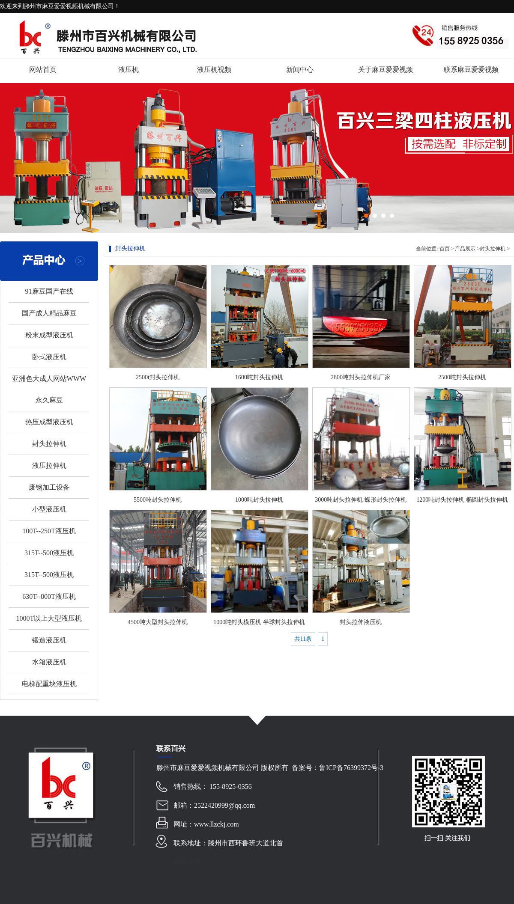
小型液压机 (49, 509)
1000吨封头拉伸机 (259, 500)
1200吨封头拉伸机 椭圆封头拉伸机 (462, 500)
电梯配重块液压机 (49, 683)
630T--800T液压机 (49, 596)
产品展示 (465, 249)
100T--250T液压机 (49, 531)
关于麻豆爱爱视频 (385, 69)
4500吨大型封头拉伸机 (158, 622)
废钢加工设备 (49, 487)
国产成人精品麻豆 (49, 313)
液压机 (128, 69)
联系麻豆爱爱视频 (471, 69)
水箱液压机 (49, 662)
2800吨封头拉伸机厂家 (361, 377)
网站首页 (43, 69)
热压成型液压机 (49, 421)
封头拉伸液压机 (361, 622)
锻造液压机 (49, 640)
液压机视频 (214, 69)
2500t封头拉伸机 (157, 377)
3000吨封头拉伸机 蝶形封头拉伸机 (360, 500)
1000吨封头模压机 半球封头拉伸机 (259, 622)
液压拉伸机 (49, 465)
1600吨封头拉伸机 (259, 377)
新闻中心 (300, 69)
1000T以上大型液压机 (49, 618)
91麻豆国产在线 (49, 291)
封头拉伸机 (49, 443)
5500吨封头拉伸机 (158, 500)
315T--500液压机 (49, 552)
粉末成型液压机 (49, 335)
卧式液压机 (49, 356)
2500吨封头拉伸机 (462, 377)
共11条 (303, 639)
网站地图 (187, 861)
